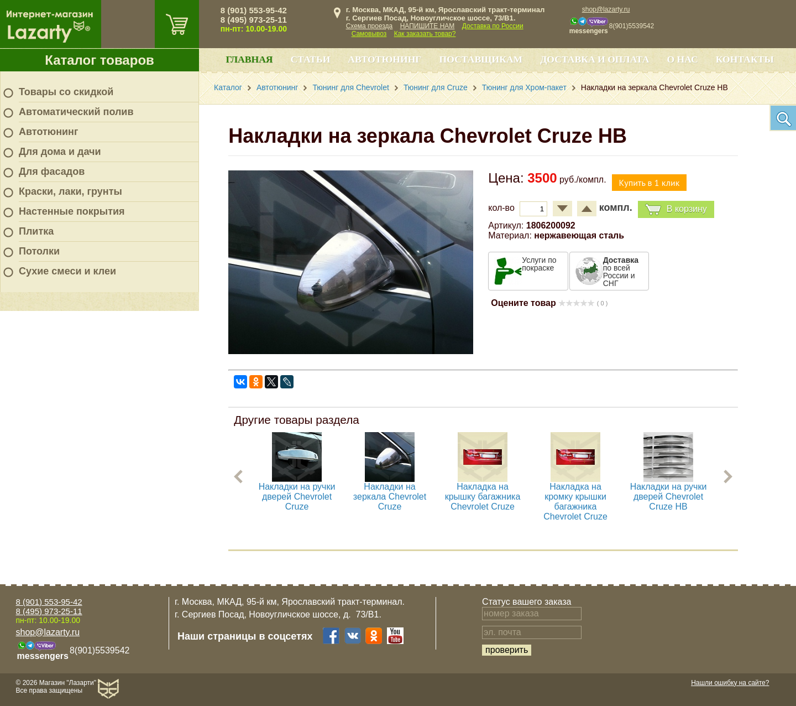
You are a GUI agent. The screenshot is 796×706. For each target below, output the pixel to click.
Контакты (745, 59)
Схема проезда (369, 26)
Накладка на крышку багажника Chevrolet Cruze (483, 496)
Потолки (39, 251)
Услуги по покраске (539, 264)
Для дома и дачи (60, 151)
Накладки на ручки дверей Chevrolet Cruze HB (668, 496)
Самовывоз (369, 34)
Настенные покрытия (72, 211)
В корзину (676, 209)
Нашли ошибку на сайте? (730, 683)
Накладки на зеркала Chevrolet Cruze (389, 496)
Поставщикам (481, 59)
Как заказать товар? (425, 34)
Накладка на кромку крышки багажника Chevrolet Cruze (576, 501)
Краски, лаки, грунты (70, 191)
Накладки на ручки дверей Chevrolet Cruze (297, 496)
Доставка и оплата (594, 59)
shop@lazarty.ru (606, 9)
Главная (249, 59)
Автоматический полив (76, 111)
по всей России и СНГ (620, 272)
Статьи (311, 59)
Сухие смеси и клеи (67, 271)
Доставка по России (492, 26)
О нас (682, 59)
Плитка (36, 231)
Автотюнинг (48, 131)
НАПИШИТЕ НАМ (427, 26)
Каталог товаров (99, 60)
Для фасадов (52, 171)
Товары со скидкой (66, 91)
